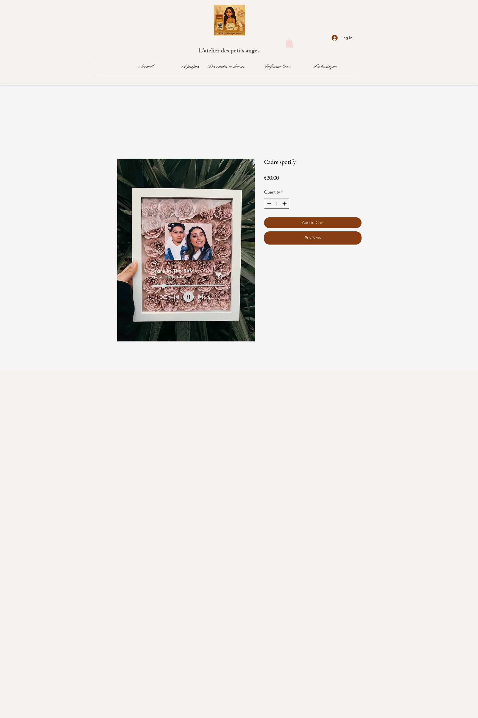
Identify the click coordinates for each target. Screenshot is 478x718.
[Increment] (285, 203)
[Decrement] (268, 203)
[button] (289, 42)
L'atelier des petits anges (230, 51)
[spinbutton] (276, 203)
